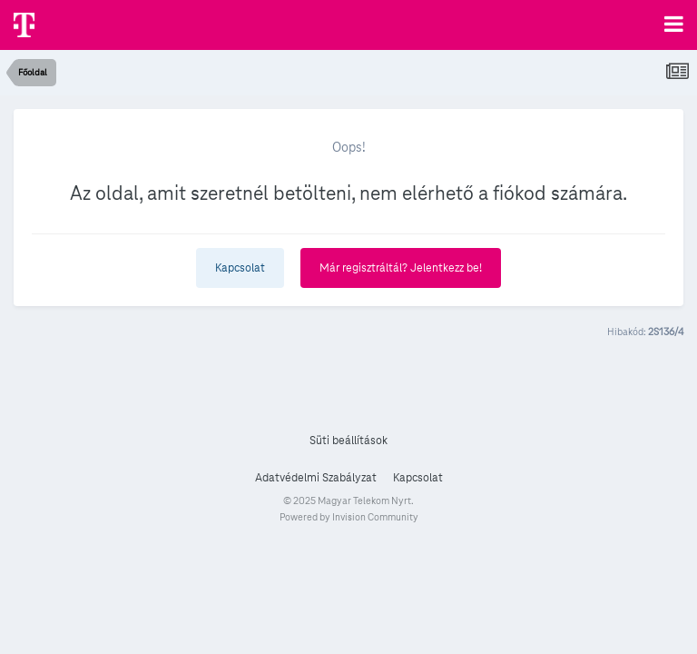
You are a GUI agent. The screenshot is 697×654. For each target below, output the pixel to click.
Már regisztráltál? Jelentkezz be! (400, 268)
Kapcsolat (240, 268)
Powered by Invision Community (349, 516)
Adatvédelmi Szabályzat (316, 478)
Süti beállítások (348, 440)
